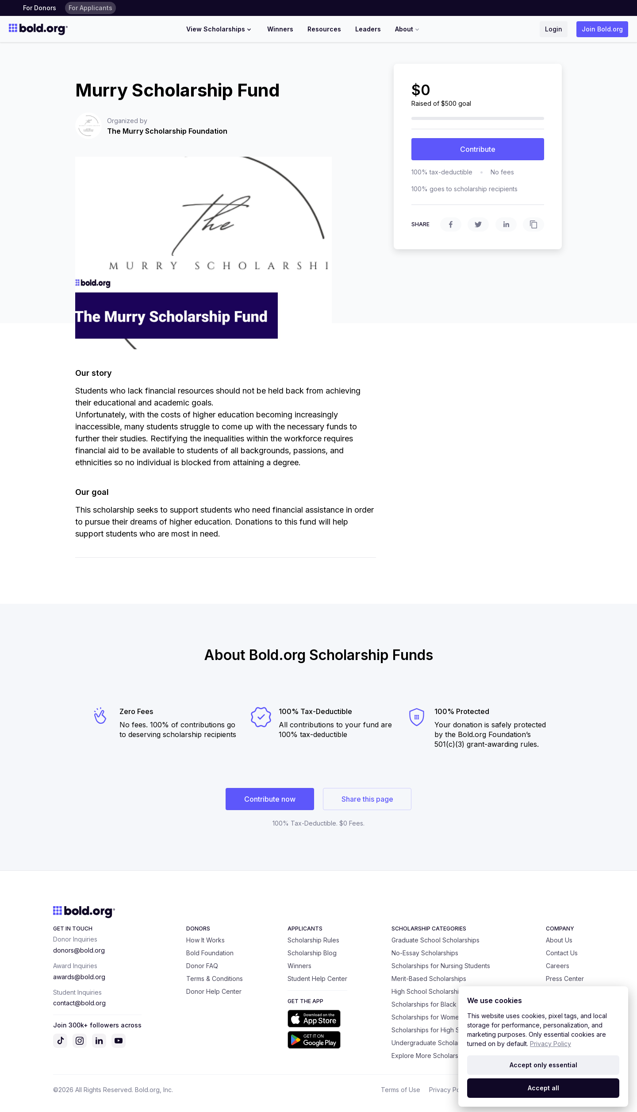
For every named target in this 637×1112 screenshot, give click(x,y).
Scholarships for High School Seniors (445, 1030)
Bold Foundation (210, 953)
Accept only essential (543, 1065)
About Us (559, 940)
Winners (280, 29)
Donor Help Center (214, 991)
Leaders (368, 29)
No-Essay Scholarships (424, 953)
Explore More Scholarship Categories (446, 1055)
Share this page (367, 799)
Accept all (543, 1088)
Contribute (477, 149)
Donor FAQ (202, 965)
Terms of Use (400, 1089)
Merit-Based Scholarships (428, 978)
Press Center (565, 978)
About (408, 29)
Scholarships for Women (427, 1017)
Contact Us (562, 953)
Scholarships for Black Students (437, 1004)
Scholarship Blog (312, 953)
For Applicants (90, 8)
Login (553, 29)
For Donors (39, 8)
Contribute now (269, 799)
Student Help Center (317, 978)
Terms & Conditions (214, 978)
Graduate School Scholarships (435, 940)
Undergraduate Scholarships (433, 1042)
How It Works (205, 940)
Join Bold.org (602, 29)
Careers (557, 965)
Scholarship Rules (313, 940)
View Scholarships (219, 29)
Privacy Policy (449, 1089)
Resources (324, 29)
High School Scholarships (428, 991)
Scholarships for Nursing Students (440, 965)
